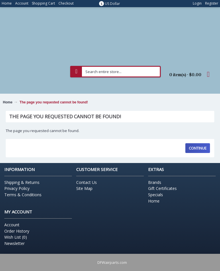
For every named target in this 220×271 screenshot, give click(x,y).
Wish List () (15, 237)
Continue (198, 148)
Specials (155, 194)
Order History (16, 231)
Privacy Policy (17, 188)
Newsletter (14, 243)
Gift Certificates (162, 188)
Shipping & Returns (22, 182)
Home (7, 102)
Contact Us (86, 182)
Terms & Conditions (23, 194)
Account (11, 224)
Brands (154, 182)
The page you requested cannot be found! (53, 102)
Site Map (84, 188)
